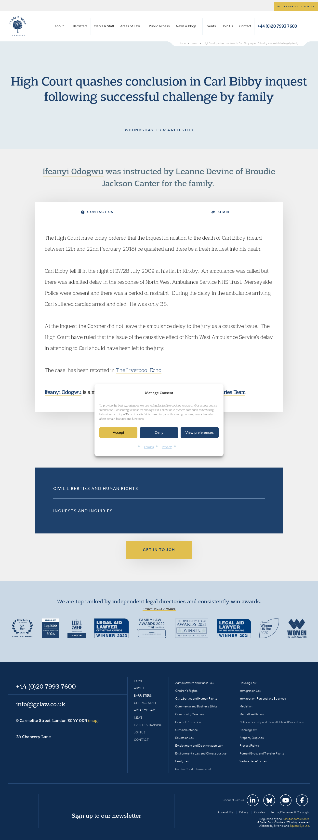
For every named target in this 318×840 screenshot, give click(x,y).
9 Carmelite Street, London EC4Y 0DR (57, 720)
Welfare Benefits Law (253, 761)
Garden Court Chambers (17, 26)
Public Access (159, 26)
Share (221, 212)
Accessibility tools (296, 6)
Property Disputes (251, 738)
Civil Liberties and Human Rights (95, 488)
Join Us (227, 26)
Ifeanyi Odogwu (73, 171)
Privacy (167, 447)
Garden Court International (193, 769)
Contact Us (97, 212)
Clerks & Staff (104, 26)
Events (211, 26)
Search (305, 26)
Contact (245, 26)
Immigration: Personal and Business (262, 698)
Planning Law (248, 730)
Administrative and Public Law (194, 683)
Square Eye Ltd (299, 826)
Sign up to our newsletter (106, 815)
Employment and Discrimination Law (199, 745)
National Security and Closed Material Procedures (271, 722)
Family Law (182, 761)
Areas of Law (130, 26)
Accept (118, 433)
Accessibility (226, 812)
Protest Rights (249, 745)
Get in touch (159, 549)
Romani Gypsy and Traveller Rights (261, 753)
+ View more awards (159, 608)
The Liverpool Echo (138, 370)
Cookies (149, 447)
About (59, 26)
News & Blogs (186, 26)
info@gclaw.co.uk (40, 704)
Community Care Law (189, 714)
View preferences (200, 433)
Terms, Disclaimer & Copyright (290, 812)
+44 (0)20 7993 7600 (277, 26)
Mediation (245, 706)
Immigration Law (250, 690)
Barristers (80, 26)
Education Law (184, 738)
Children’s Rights (186, 690)
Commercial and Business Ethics (196, 706)
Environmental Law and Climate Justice (200, 753)
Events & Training (148, 725)
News (138, 717)
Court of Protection (188, 722)
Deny (159, 433)
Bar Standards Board (295, 819)
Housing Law (247, 683)
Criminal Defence (186, 730)
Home (138, 681)
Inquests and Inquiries (83, 510)
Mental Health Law (251, 714)
